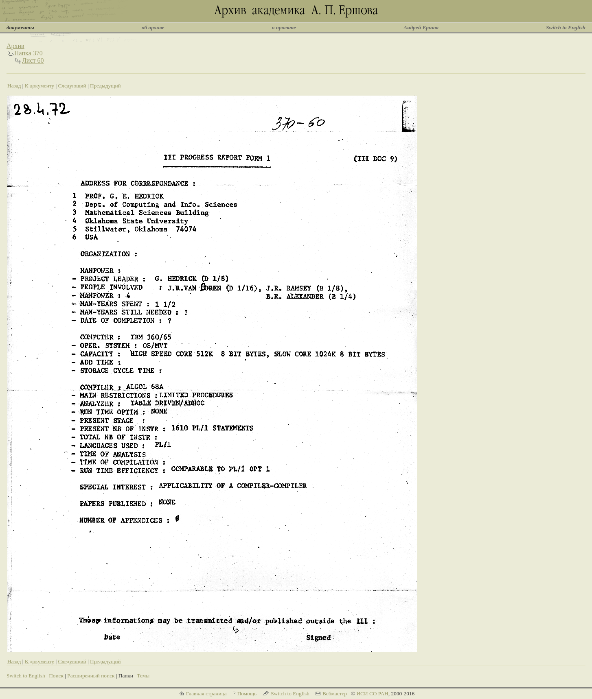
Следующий (72, 86)
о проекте (284, 27)
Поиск (56, 676)
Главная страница (206, 693)
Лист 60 (33, 60)
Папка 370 (28, 53)
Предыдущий (105, 86)
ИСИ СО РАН (372, 693)
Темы (143, 676)
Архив (15, 45)
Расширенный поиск (90, 676)
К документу (39, 86)
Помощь (247, 693)
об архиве (153, 27)
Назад (14, 86)
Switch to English (565, 27)
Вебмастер (334, 693)
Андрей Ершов (421, 27)
